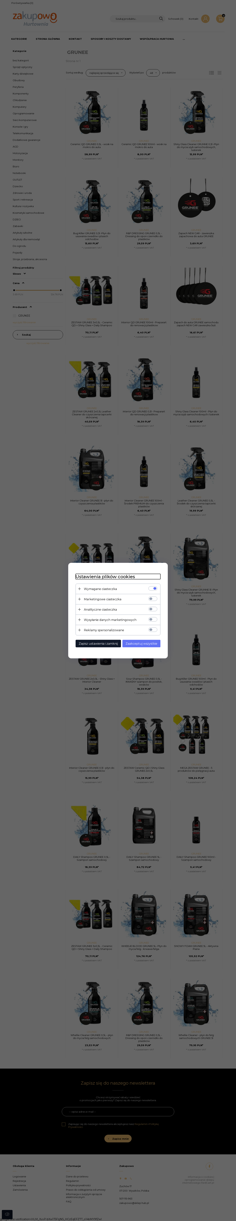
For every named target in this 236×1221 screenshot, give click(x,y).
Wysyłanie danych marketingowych (110, 619)
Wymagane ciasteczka (100, 589)
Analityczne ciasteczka (100, 609)
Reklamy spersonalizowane (104, 630)
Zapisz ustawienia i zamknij (98, 643)
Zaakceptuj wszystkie (141, 643)
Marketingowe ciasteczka (102, 599)
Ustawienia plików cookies (105, 576)
